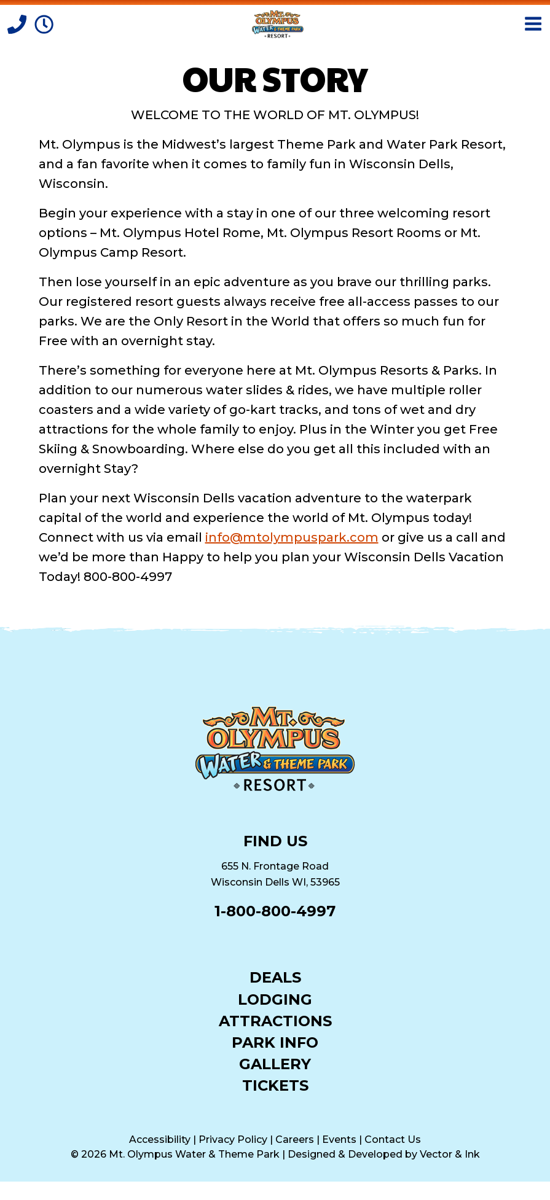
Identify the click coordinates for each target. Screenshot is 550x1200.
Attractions (275, 1020)
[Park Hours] (44, 23)
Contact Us (392, 1139)
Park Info (275, 1042)
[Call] (18, 23)
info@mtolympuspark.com (292, 537)
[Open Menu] (533, 24)
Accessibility (160, 1139)
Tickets (275, 1085)
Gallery (275, 1063)
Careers (294, 1139)
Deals (275, 976)
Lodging (275, 999)
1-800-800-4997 (275, 911)
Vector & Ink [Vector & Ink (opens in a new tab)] (450, 1154)
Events (339, 1139)
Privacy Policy (232, 1139)
